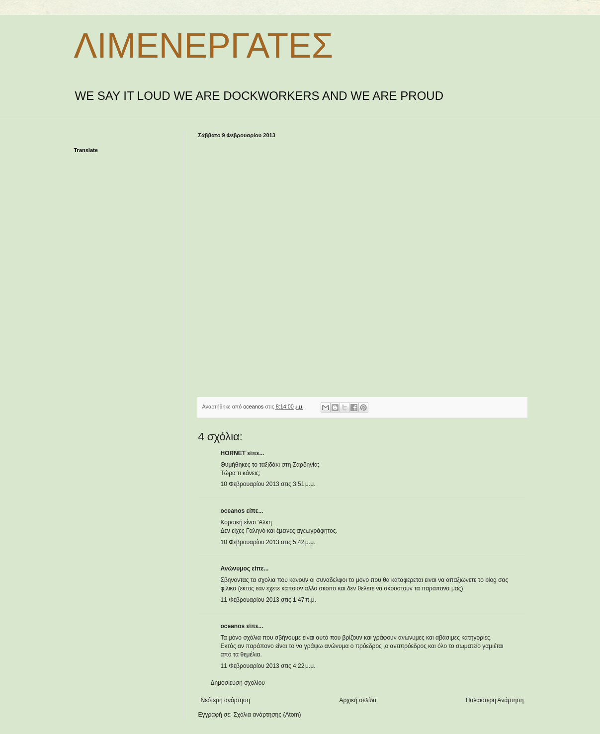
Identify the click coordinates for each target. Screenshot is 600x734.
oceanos (233, 510)
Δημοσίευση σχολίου (238, 682)
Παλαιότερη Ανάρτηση (495, 700)
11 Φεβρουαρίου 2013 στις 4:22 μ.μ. (268, 665)
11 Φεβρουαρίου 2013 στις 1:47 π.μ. (268, 599)
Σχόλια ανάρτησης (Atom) (267, 714)
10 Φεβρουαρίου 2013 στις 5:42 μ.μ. (268, 542)
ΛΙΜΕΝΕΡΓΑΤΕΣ (203, 45)
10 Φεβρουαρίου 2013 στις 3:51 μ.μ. (268, 484)
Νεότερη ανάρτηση (225, 700)
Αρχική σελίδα (357, 700)
